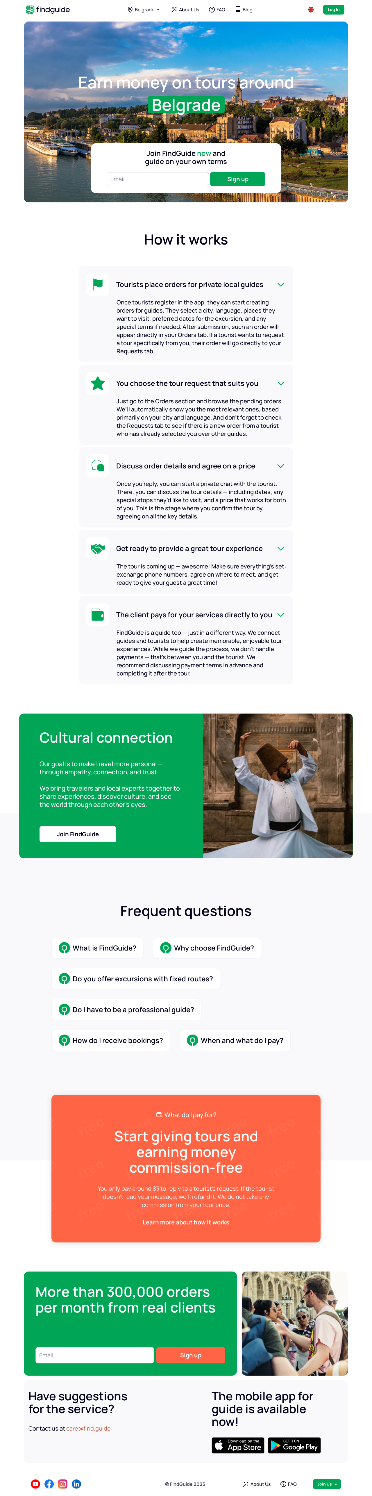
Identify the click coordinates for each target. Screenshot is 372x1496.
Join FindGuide (78, 834)
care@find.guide (88, 1428)
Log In (334, 9)
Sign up (237, 179)
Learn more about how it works (186, 1222)
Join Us (324, 1484)
